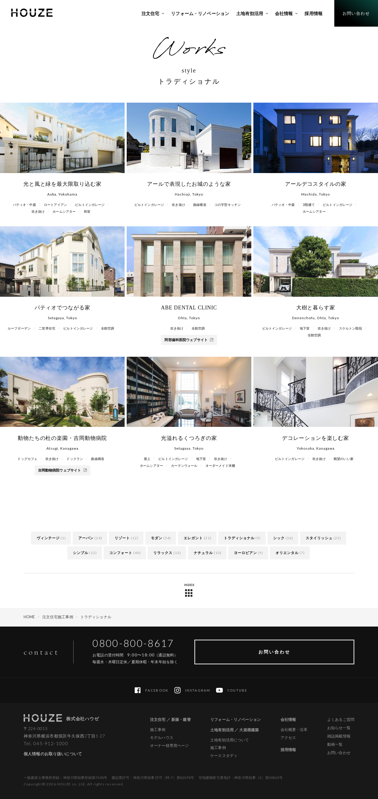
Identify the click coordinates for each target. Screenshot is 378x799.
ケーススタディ (223, 755)
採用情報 (288, 749)
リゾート (122, 538)
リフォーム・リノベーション (235, 719)
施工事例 (158, 729)
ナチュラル (203, 553)
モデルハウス (161, 737)
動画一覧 (335, 744)
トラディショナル (239, 538)
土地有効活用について (229, 740)
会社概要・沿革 (294, 729)
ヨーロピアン (245, 553)
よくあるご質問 (340, 719)
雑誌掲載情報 (339, 736)
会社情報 (288, 719)
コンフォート (120, 553)
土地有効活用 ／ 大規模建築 (234, 729)
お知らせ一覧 (339, 727)
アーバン (86, 538)
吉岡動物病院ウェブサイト (62, 470)
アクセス (288, 737)
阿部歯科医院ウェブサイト (188, 340)
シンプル (80, 553)
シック (279, 538)
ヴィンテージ (48, 538)
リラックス (162, 553)
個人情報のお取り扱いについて (53, 753)
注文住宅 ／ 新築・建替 (170, 719)
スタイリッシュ (319, 538)
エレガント (193, 538)
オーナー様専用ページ (169, 745)
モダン (156, 538)
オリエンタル (287, 553)
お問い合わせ (274, 651)
